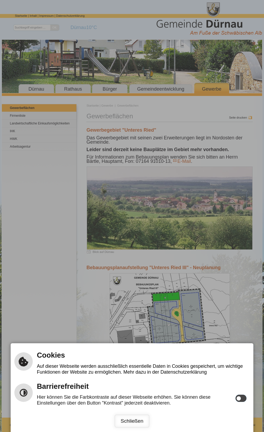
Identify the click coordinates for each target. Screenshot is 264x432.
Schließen (132, 421)
